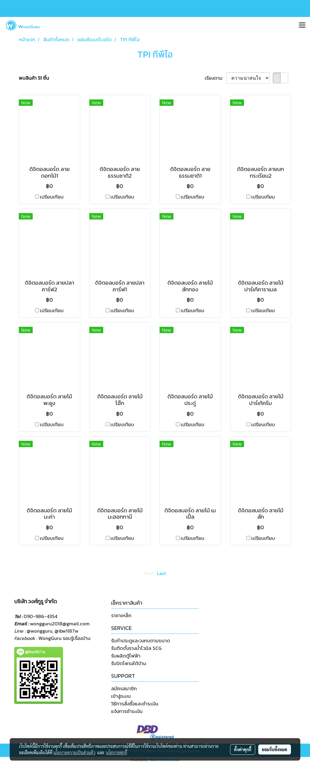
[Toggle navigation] (302, 25)
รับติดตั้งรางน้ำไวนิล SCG (136, 648)
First (149, 573)
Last (161, 573)
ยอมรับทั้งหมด (274, 749)
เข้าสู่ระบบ (121, 696)
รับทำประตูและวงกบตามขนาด (140, 640)
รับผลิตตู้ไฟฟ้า (125, 655)
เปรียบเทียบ (52, 196)
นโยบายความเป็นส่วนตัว (74, 752)
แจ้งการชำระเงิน (127, 711)
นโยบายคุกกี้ (116, 752)
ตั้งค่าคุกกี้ (242, 749)
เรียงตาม (215, 78)
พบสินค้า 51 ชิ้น (34, 78)
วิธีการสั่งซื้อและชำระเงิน (134, 703)
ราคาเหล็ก (121, 615)
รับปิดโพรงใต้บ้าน (128, 663)
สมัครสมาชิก (124, 688)
